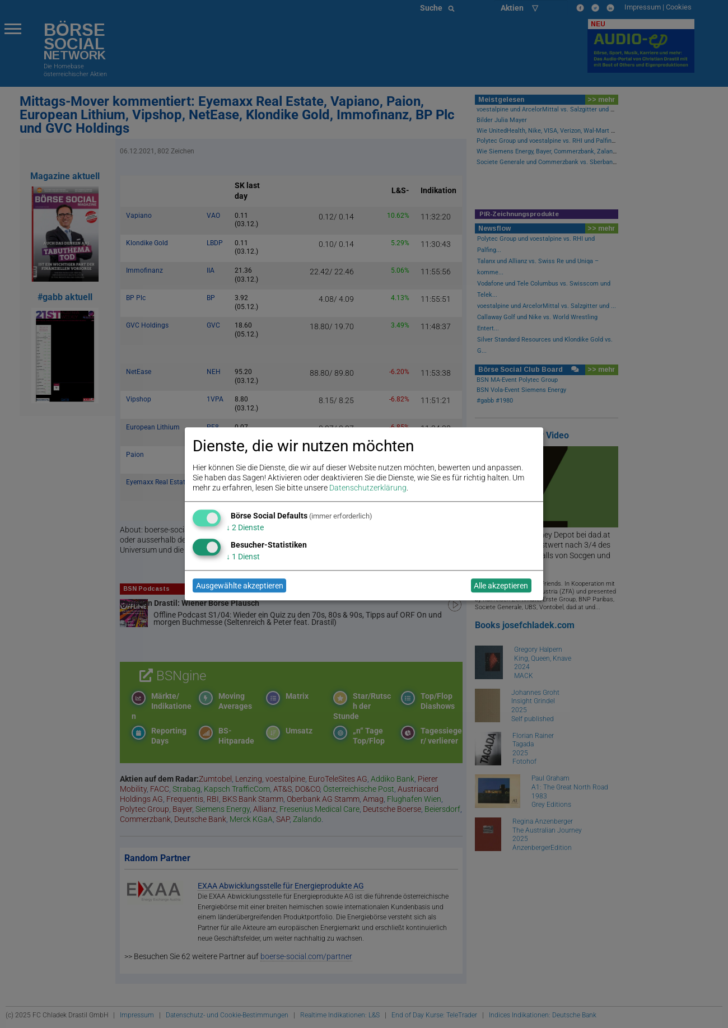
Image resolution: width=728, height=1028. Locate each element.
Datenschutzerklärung (368, 488)
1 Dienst (243, 556)
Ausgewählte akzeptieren (239, 585)
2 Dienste (245, 527)
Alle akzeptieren (501, 585)
